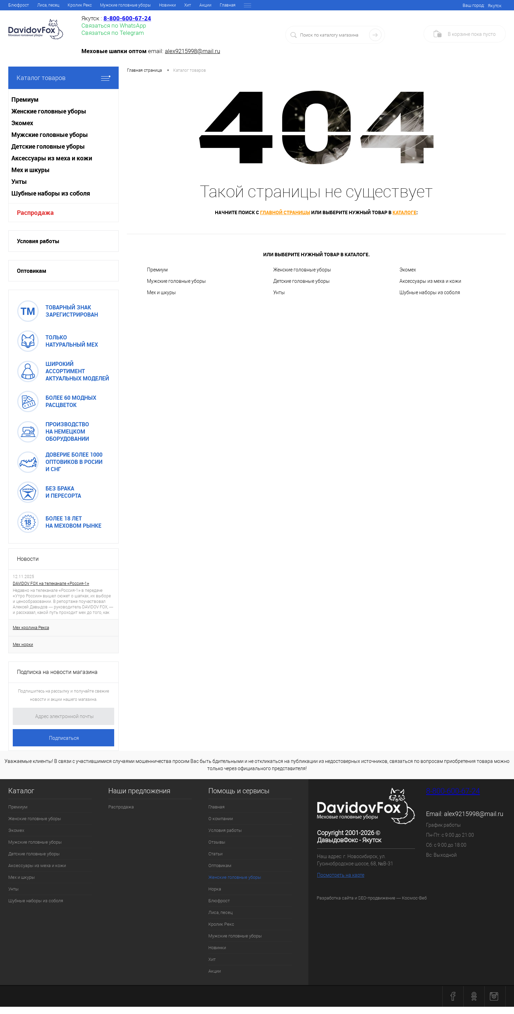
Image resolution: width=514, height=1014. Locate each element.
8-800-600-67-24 (453, 791)
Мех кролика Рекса (31, 627)
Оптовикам (161, 5)
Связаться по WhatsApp (113, 25)
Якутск (495, 5)
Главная (16, 5)
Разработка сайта (335, 898)
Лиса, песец (220, 912)
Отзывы (112, 5)
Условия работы (80, 5)
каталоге (404, 212)
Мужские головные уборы (176, 281)
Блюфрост (219, 900)
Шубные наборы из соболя (429, 292)
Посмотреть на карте (340, 875)
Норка (244, 5)
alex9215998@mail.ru (192, 51)
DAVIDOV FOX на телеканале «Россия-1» (51, 583)
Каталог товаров (63, 78)
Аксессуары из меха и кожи (430, 281)
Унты (279, 292)
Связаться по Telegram (112, 32)
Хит (212, 959)
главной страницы (285, 212)
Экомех (407, 269)
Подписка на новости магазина (57, 672)
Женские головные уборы (205, 5)
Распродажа (35, 212)
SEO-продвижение (376, 898)
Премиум (157, 269)
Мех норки (23, 644)
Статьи (135, 5)
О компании (44, 5)
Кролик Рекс (221, 924)
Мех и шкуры (161, 292)
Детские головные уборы (301, 281)
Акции (214, 971)
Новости (28, 559)
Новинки (217, 947)
